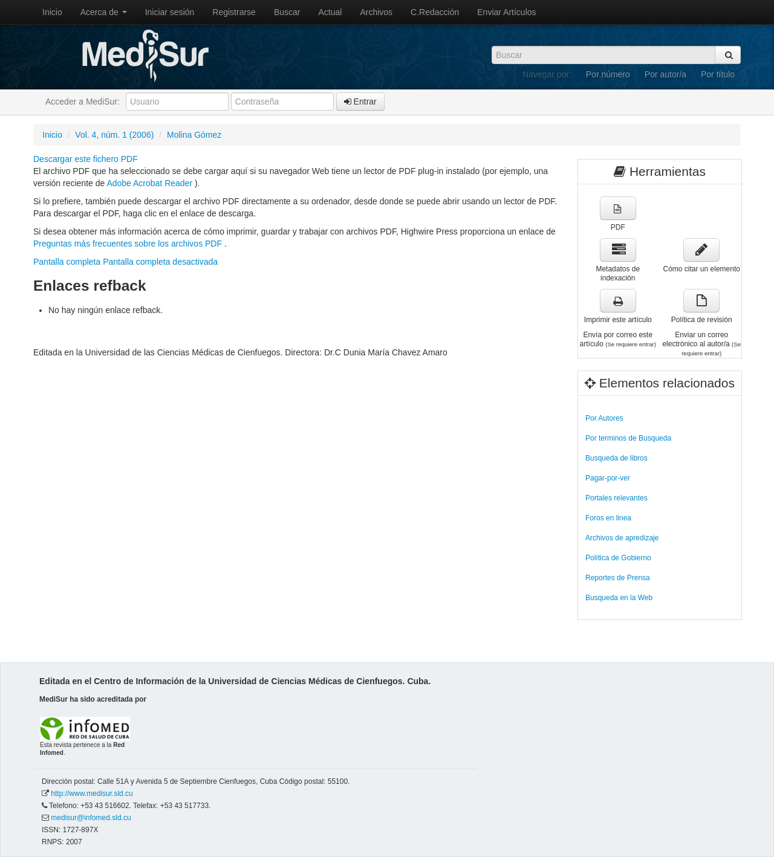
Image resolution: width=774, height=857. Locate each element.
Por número (608, 74)
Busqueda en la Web (618, 597)
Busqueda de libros (616, 458)
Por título (718, 74)
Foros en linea (608, 518)
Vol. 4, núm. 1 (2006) (114, 135)
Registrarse (234, 12)
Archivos (376, 12)
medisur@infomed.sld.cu (91, 817)
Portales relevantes (616, 498)
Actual (330, 12)
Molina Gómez (194, 135)
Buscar (287, 12)
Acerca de (103, 12)
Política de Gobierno (618, 558)
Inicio (52, 12)
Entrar (360, 101)
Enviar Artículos (506, 12)
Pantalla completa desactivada (160, 262)
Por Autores (604, 418)
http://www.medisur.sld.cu (91, 793)
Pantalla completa (66, 262)
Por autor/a (665, 74)
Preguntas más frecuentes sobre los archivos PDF (128, 243)
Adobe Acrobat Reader (150, 183)
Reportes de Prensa (617, 578)
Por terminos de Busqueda (628, 438)
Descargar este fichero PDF (85, 159)
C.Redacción (435, 12)
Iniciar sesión (170, 12)
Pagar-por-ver (607, 478)
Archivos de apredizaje (622, 538)
